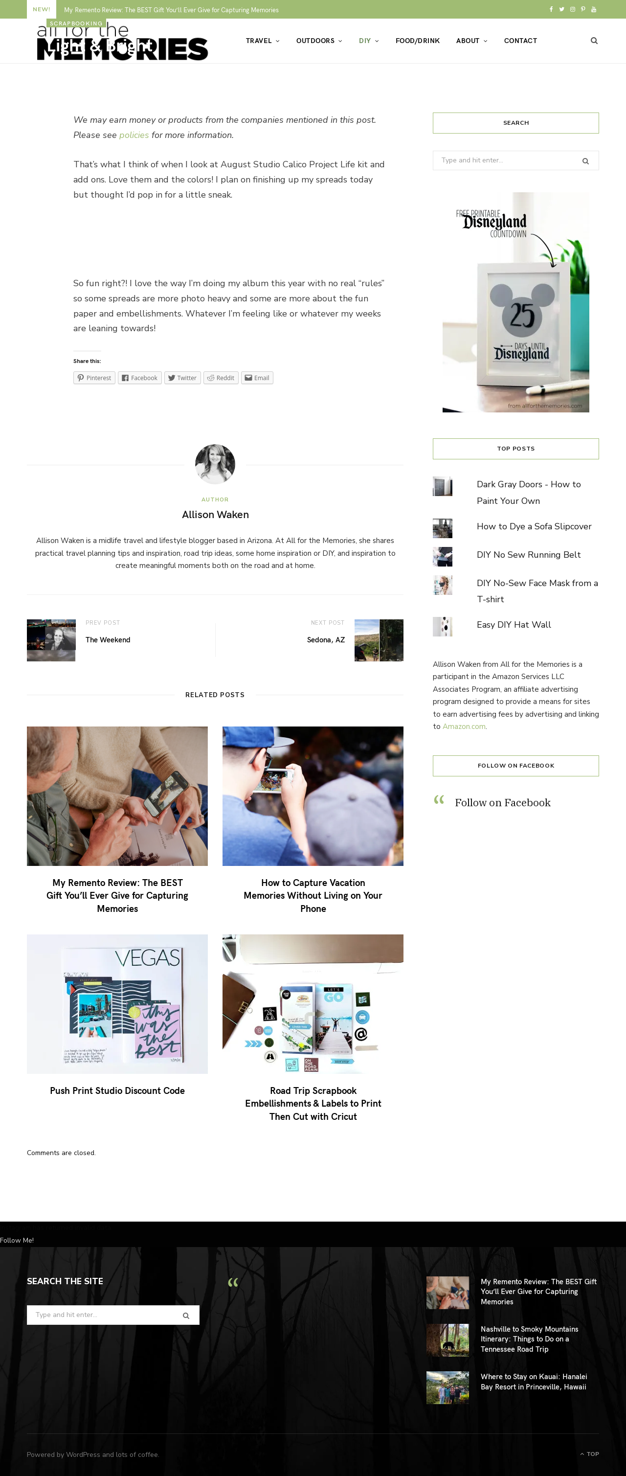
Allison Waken (86, 66)
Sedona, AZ (326, 639)
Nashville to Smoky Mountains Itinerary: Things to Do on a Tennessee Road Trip (530, 1339)
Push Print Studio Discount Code (117, 1090)
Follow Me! (17, 1240)
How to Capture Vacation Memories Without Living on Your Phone (313, 895)
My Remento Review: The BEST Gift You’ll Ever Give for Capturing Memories (117, 895)
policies (134, 135)
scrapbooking (76, 23)
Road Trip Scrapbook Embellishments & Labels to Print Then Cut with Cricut (313, 1103)
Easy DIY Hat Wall (514, 625)
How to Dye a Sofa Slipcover (534, 526)
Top (589, 1454)
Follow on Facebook (516, 766)
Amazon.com (464, 726)
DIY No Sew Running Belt (529, 555)
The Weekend (108, 639)
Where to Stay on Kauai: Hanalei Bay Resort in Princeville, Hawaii (534, 1381)
